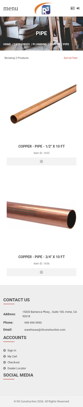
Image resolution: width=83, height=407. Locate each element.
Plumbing (39, 44)
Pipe (66, 44)
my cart (10, 356)
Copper (55, 44)
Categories (22, 44)
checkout (11, 362)
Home (7, 44)
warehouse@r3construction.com (44, 329)
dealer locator (14, 368)
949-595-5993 (33, 322)
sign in (9, 350)
